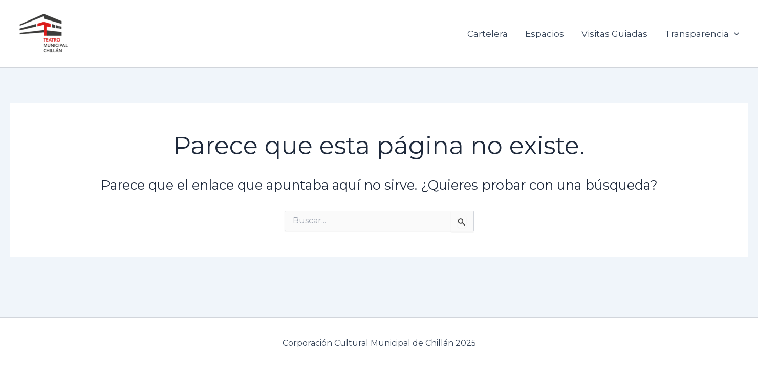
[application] (734, 33)
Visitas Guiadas (614, 34)
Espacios (544, 34)
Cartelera (487, 34)
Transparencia (702, 33)
